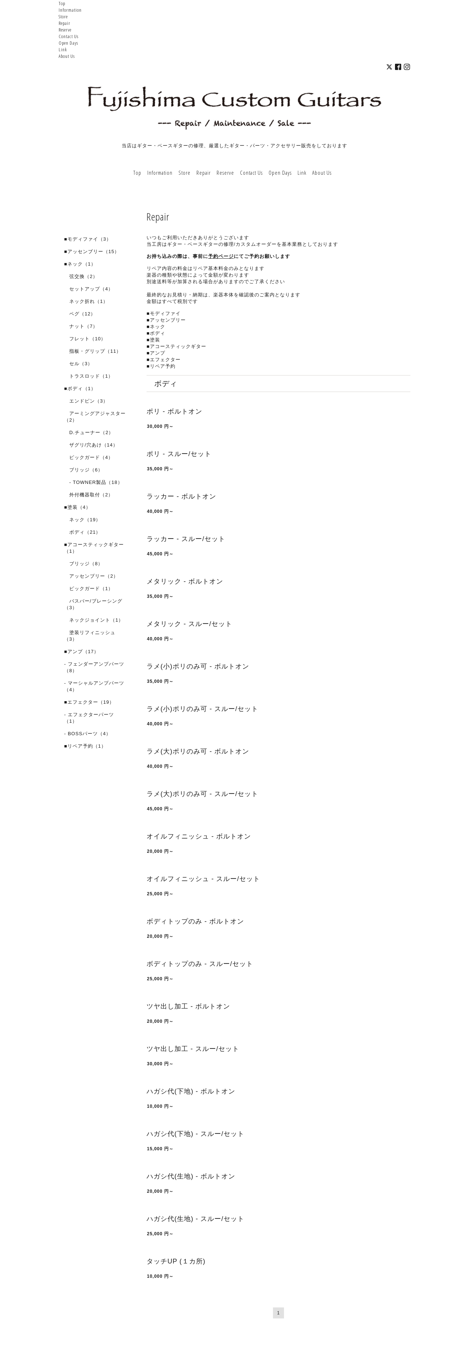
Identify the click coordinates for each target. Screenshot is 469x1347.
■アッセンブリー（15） (91, 251)
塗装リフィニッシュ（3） (89, 636)
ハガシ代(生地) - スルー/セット (195, 1218)
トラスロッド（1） (88, 376)
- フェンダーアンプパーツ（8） (94, 667)
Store (63, 16)
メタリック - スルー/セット (189, 624)
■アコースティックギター (176, 346)
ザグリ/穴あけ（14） (91, 445)
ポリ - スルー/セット (179, 454)
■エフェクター (164, 359)
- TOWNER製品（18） (93, 482)
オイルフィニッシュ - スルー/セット (203, 878)
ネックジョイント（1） (93, 620)
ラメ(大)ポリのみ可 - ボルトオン (198, 751)
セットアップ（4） (88, 289)
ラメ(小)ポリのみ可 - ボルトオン (198, 666)
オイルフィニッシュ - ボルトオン (199, 836)
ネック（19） (82, 519)
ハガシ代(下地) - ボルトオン (191, 1091)
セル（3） (78, 363)
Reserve (65, 29)
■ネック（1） (80, 264)
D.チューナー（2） (89, 432)
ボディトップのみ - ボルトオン (195, 921)
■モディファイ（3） (87, 239)
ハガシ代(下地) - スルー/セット (195, 1133)
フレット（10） (85, 338)
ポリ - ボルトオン (174, 411)
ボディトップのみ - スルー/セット (200, 963)
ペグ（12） (80, 314)
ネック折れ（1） (86, 301)
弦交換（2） (81, 276)
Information (70, 10)
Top (62, 3)
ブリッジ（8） (83, 563)
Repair (64, 23)
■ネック (156, 326)
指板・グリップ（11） (92, 351)
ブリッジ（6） (83, 470)
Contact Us (68, 36)
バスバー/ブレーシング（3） (93, 604)
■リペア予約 (161, 366)
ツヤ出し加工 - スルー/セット (193, 1048)
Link (63, 49)
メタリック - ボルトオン (185, 581)
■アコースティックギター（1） (94, 548)
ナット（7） (81, 326)
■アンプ (156, 353)
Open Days (68, 43)
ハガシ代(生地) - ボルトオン (191, 1176)
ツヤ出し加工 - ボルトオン (188, 1006)
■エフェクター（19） (89, 702)
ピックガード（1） (88, 588)
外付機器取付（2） (88, 494)
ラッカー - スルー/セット (186, 539)
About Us (67, 56)
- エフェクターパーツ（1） (89, 718)
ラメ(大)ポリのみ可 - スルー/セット (202, 794)
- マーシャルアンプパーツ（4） (94, 686)
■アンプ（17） (81, 651)
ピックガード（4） (88, 457)
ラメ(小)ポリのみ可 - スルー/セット (202, 709)
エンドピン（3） (86, 401)
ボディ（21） (82, 532)
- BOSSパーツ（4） (87, 733)
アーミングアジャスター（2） (95, 417)
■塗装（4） (77, 507)
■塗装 (153, 340)
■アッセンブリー (166, 320)
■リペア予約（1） (85, 746)
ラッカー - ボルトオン (181, 496)
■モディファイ (164, 313)
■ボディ (156, 333)
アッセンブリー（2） (91, 576)
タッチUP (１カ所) (176, 1261)
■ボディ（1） (80, 388)
